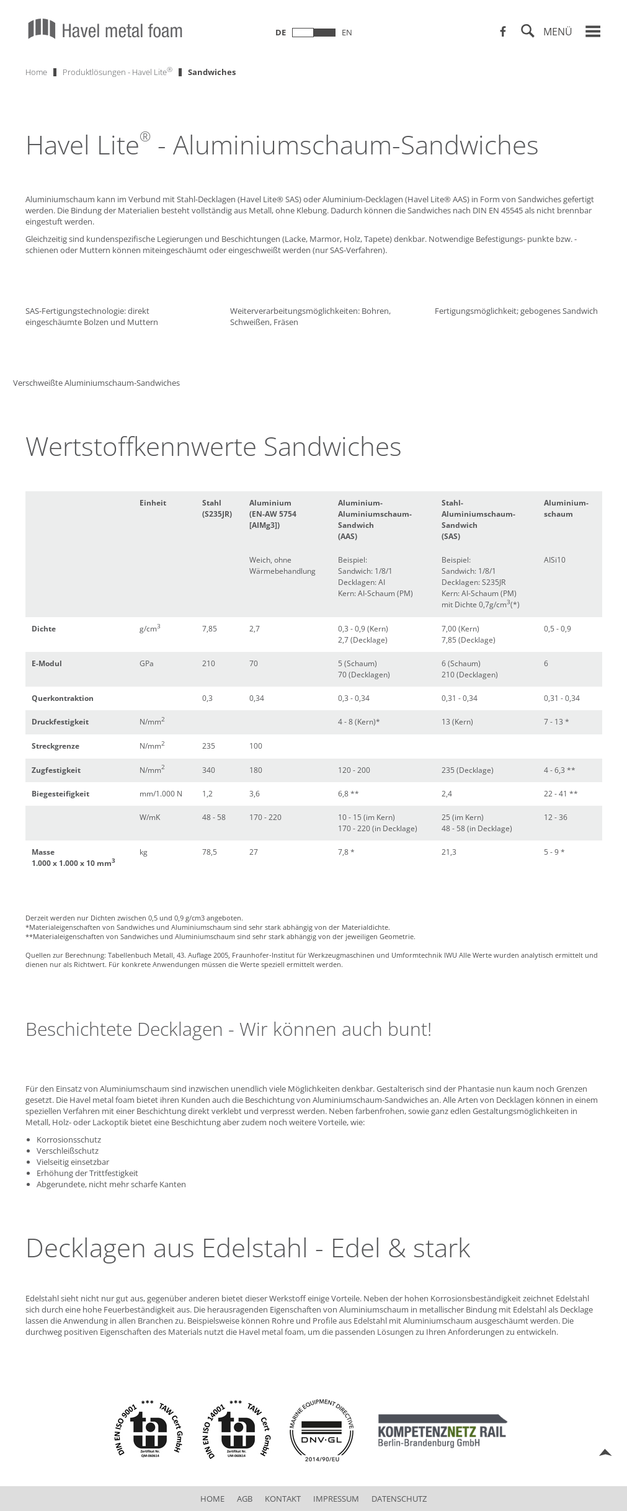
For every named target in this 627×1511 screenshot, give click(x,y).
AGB (244, 1498)
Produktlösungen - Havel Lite (117, 71)
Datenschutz (399, 1498)
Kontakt (283, 1498)
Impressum (336, 1498)
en (347, 32)
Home (36, 72)
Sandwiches (212, 72)
